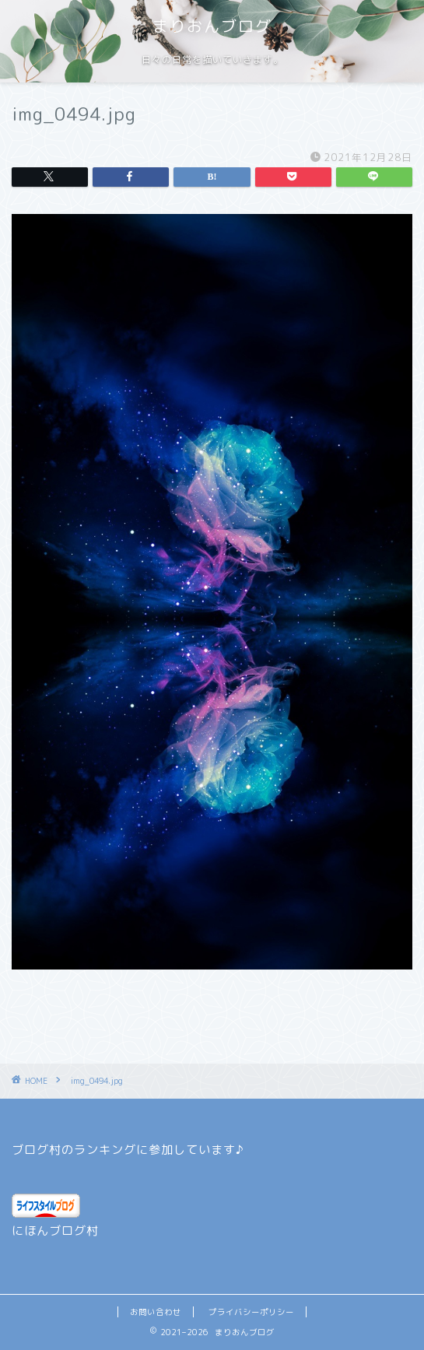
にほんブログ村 (55, 1230)
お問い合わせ (155, 1311)
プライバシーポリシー (251, 1311)
